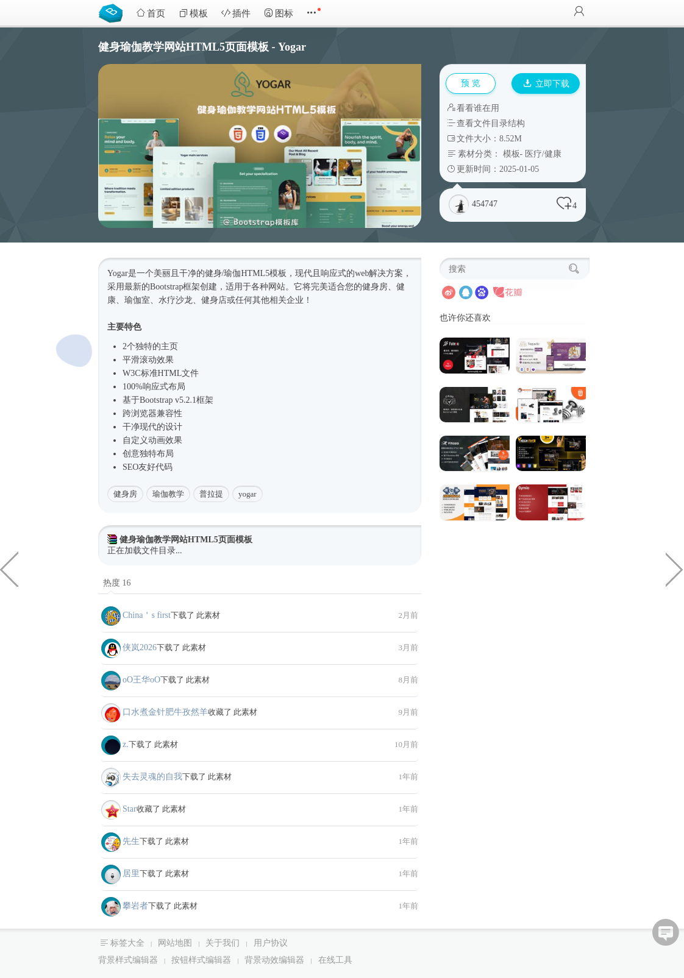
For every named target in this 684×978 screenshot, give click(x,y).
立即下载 (546, 83)
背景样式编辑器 (128, 960)
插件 (236, 13)
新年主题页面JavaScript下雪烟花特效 (9, 568)
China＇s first (147, 615)
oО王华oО (141, 679)
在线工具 (335, 960)
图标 (278, 13)
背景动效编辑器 (274, 960)
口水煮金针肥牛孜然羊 (165, 712)
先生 (131, 841)
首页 (150, 13)
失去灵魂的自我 (152, 776)
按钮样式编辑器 (201, 960)
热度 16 (117, 582)
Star (130, 808)
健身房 (125, 493)
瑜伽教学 (168, 493)
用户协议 (271, 943)
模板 (193, 13)
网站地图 (175, 943)
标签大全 (127, 943)
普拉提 (211, 493)
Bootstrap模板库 (113, 12)
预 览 (470, 83)
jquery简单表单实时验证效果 (675, 568)
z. (126, 744)
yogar (247, 493)
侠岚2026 (140, 647)
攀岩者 (135, 905)
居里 (131, 873)
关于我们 (222, 943)
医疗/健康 (543, 153)
